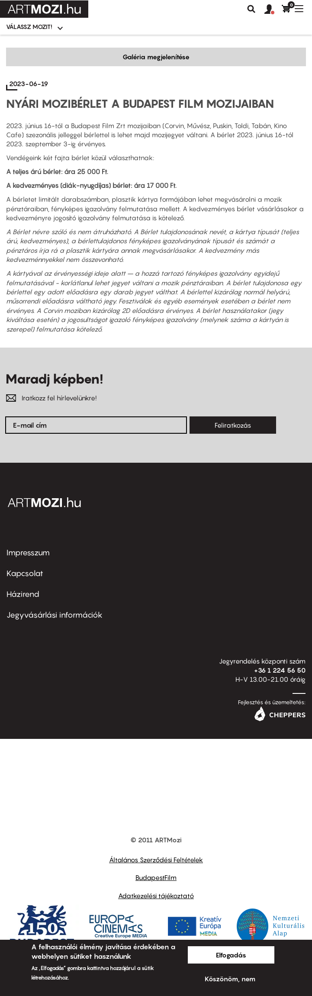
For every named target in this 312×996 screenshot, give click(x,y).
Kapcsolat (24, 573)
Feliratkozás (233, 425)
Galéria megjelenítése (156, 57)
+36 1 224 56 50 (280, 670)
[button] (273, 9)
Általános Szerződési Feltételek (156, 860)
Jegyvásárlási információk (54, 614)
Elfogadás (231, 955)
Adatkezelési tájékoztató (156, 895)
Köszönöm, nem (230, 979)
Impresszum (28, 552)
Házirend (22, 594)
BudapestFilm (156, 877)
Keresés (251, 9)
